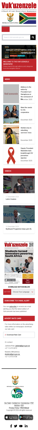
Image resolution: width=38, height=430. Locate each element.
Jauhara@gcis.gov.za (22, 346)
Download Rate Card (14, 335)
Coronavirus (25, 403)
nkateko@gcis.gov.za (12, 354)
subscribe (13, 306)
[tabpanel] (19, 52)
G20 (22, 405)
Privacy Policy (14, 408)
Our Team (7, 403)
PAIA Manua (24, 408)
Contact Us (16, 403)
